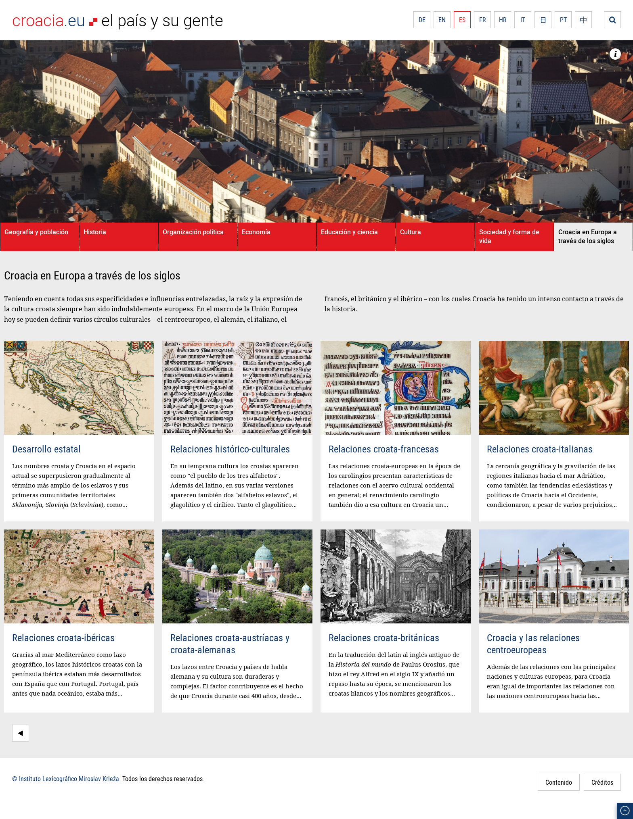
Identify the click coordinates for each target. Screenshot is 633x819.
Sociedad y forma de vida (509, 236)
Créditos (602, 782)
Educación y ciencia (349, 231)
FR (482, 19)
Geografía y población (36, 231)
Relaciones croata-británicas (384, 637)
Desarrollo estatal (46, 448)
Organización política (193, 231)
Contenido (558, 782)
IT (522, 19)
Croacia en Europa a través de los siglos (587, 236)
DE (422, 19)
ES (462, 19)
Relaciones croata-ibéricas (63, 637)
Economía (256, 231)
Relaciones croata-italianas (540, 448)
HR (503, 19)
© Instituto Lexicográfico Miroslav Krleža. (66, 778)
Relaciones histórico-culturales (230, 448)
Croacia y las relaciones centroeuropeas (533, 643)
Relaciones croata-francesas (384, 448)
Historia (95, 231)
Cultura (410, 231)
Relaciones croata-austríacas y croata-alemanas (229, 643)
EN (442, 19)
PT (563, 19)
